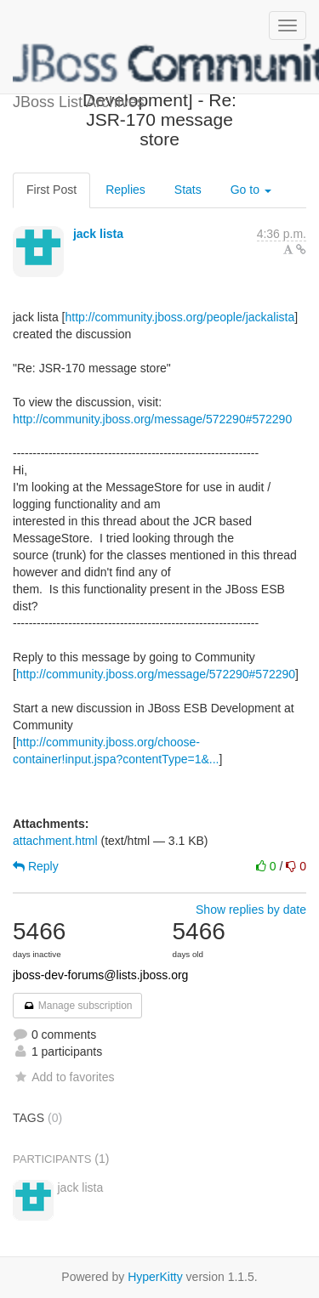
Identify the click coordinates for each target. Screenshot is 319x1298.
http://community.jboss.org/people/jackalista (179, 317)
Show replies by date (251, 909)
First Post (51, 189)
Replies (125, 189)
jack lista (98, 234)
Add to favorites (63, 1077)
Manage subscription (77, 1006)
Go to (251, 189)
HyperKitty (155, 1277)
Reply (36, 866)
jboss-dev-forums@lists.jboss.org (100, 975)
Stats (188, 189)
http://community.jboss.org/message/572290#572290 (152, 419)
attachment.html (55, 840)
